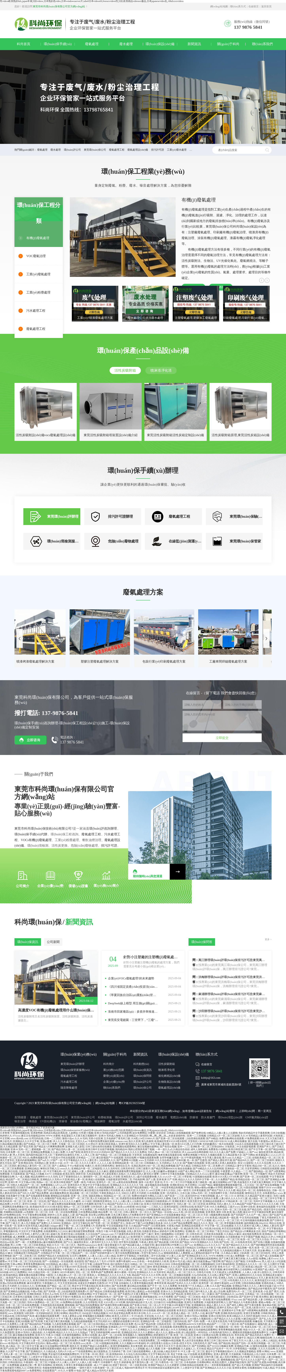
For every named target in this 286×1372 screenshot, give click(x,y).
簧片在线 (252, 1141)
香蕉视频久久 (130, 1335)
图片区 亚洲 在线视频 (186, 1269)
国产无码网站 (199, 1346)
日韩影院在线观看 (269, 1168)
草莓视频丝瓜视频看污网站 (97, 1316)
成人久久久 (162, 1332)
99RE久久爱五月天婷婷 (134, 1193)
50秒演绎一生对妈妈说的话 (38, 1313)
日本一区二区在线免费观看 (63, 1212)
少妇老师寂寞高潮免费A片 (75, 1291)
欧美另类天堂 (195, 1201)
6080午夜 (115, 1332)
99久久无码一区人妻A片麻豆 (55, 1337)
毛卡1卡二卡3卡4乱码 (154, 1277)
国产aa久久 (43, 1160)
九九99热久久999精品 (115, 1310)
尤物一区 (276, 1190)
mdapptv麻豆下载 (59, 1225)
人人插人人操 (249, 1272)
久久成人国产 (189, 1220)
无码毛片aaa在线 (63, 1359)
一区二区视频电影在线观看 (14, 1326)
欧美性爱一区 (206, 1283)
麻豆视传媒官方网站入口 (13, 1367)
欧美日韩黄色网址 (104, 1165)
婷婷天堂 (80, 1174)
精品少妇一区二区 (261, 1165)
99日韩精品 (52, 1264)
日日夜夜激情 (158, 1225)
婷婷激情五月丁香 (162, 1335)
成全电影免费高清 (251, 1234)
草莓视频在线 (10, 1231)
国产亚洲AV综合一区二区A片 (145, 1305)
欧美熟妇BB (116, 1354)
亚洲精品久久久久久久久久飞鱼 (127, 1185)
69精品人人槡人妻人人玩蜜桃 (222, 1133)
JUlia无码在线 (199, 1275)
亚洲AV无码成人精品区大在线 (76, 1277)
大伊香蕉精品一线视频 (245, 1348)
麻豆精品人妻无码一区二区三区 (34, 1165)
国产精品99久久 (241, 1160)
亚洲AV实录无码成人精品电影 (33, 1225)
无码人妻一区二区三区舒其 (191, 1204)
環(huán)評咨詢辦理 (103, 828)
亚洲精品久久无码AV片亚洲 (54, 1179)
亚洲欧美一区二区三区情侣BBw (207, 1146)
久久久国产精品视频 (220, 1286)
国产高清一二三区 (174, 1195)
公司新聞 (53, 942)
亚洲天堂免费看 (251, 1313)
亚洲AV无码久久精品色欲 (28, 1332)
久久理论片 (92, 1144)
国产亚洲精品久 (34, 1351)
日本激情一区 (181, 1234)
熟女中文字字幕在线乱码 (96, 1185)
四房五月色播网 (85, 1204)
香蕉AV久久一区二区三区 (231, 1266)
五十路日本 (233, 1324)
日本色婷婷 (190, 1362)
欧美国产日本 (202, 1206)
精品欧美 (278, 1152)
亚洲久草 (13, 1182)
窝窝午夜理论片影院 (84, 1359)
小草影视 (186, 1176)
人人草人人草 (87, 1155)
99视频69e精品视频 (171, 1340)
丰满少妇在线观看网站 (50, 1269)
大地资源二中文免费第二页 (82, 1209)
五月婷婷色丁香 (117, 1351)
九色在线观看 (93, 1174)
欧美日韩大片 (183, 1346)
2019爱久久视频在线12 (201, 1318)
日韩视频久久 (151, 1163)
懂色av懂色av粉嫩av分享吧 (208, 1187)
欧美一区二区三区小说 (266, 1247)
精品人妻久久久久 (216, 1305)
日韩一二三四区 (52, 1138)
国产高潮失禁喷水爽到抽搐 (114, 1305)
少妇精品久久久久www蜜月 (199, 1174)
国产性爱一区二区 (100, 1223)
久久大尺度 (133, 1359)
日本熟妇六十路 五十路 (208, 1247)
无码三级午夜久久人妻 (200, 1291)
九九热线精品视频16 (230, 1250)
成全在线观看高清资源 (55, 1209)
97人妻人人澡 (174, 1255)
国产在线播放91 (248, 1324)
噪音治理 (20, 1121)
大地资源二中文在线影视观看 (240, 1146)
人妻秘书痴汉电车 (236, 1362)
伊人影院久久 (264, 1272)
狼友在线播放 (185, 1168)
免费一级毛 (80, 1182)
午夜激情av (264, 1141)
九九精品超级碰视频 (81, 1321)
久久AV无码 (81, 1138)
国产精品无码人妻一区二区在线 (68, 1149)
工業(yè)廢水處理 (177, 149)
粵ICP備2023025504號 (132, 1103)
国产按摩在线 (198, 1133)
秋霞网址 (179, 1231)
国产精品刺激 (161, 1242)
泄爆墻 (63, 1121)
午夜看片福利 (119, 1318)
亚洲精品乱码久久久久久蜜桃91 (138, 1332)
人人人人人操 (104, 1163)
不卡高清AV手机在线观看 (61, 1157)
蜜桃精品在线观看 (60, 1195)
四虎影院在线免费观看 (132, 1198)
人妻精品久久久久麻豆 (96, 1171)
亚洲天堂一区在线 (200, 1299)
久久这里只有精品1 (135, 1209)
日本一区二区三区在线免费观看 (22, 1305)
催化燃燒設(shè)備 (169, 1075)
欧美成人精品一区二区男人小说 (188, 1313)
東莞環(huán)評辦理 (72, 1063)
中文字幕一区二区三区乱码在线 (24, 1261)
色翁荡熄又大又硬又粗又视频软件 (79, 1135)
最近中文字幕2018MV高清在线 (71, 1266)
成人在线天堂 (128, 1190)
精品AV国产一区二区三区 (75, 1198)
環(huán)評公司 (72, 149)
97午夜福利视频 (192, 1157)
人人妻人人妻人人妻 (40, 1326)
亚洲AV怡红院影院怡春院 (166, 1217)
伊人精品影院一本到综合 (194, 1332)
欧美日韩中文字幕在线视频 (54, 1288)
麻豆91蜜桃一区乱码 (125, 1272)
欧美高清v (88, 1357)
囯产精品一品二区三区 (59, 1286)
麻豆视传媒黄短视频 (28, 1337)
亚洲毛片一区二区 (105, 1182)
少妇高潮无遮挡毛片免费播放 (88, 1239)
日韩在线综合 (15, 1362)
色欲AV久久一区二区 (254, 1329)
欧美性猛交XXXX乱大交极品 (270, 1280)
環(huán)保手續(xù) (58, 44)
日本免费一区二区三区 (17, 1152)
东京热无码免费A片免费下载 (75, 1340)
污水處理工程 (35, 310)
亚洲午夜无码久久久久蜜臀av (134, 1144)
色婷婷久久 (6, 1135)
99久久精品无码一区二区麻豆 (43, 1272)
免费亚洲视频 (190, 1155)
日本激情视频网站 (71, 1335)
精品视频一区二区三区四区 (84, 1193)
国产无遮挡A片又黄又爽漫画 (133, 1294)
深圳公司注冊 (144, 1117)
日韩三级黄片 (143, 1168)
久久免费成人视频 (101, 1217)
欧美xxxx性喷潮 (126, 1206)
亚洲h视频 (40, 1286)
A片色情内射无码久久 (220, 1332)
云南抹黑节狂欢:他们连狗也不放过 (111, 1264)
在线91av (136, 1280)
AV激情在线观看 (258, 1346)
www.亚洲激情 (15, 1313)
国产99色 (212, 1343)
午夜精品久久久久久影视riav (174, 1239)
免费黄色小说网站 (217, 1149)
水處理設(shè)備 (132, 1121)
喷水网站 (264, 1296)
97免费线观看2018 (254, 1138)
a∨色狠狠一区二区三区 (36, 1212)
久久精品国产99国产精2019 (246, 1204)
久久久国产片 (81, 1228)
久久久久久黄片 (87, 1163)
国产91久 (68, 1242)
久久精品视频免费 (104, 1187)
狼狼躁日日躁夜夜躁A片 (158, 1201)
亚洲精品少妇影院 (17, 1209)
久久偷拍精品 (126, 1357)
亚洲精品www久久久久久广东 (209, 1245)
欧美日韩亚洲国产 (63, 1182)
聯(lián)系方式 (238, 6)
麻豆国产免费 (213, 1313)
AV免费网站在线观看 (71, 1302)
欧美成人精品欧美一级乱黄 (224, 1217)
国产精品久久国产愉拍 (233, 1261)
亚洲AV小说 (55, 1163)
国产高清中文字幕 (248, 1296)
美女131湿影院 (245, 1163)
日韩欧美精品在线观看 (192, 1365)
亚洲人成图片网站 (29, 1310)
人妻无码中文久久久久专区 (103, 1242)
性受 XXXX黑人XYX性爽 (111, 1302)
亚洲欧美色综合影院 (231, 1313)
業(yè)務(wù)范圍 (113, 1069)
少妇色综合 (232, 1296)
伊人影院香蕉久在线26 (114, 1174)
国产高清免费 (119, 1286)
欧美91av (275, 1141)
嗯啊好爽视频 (75, 1310)
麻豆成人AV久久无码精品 (174, 1329)
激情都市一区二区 (92, 1176)
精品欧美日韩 (191, 1228)
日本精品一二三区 (85, 1157)
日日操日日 (159, 1302)
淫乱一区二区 (83, 1272)
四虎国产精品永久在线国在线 (53, 1255)
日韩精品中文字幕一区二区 (55, 1253)
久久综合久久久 (26, 1286)
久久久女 (177, 1163)
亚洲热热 (58, 1365)
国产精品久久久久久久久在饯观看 (167, 1250)
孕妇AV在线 (275, 1223)
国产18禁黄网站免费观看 (255, 1310)
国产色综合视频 (168, 1146)
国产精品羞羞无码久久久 (143, 1220)
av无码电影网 (124, 1133)
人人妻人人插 (122, 1187)
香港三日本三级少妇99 (216, 1340)
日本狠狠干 (107, 1362)
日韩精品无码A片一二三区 (213, 1280)
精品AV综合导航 (78, 1329)
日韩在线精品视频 (250, 1283)
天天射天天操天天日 (151, 1359)
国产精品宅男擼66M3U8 (163, 1168)
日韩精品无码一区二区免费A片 (208, 1165)
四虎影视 (100, 1225)
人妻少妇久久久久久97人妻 (233, 1198)
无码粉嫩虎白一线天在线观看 (218, 1144)
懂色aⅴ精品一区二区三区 (59, 1343)
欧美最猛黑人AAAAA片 (268, 1155)
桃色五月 (74, 1346)
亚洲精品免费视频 (40, 1152)
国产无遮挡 (201, 1160)
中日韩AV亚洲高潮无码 (71, 1190)
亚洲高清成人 (268, 1283)
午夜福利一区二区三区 (35, 1362)
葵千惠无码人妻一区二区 (145, 1362)
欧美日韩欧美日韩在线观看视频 (49, 1280)
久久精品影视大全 (232, 1155)
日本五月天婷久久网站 (119, 1280)
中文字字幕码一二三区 (40, 1307)
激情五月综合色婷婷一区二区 (111, 1359)
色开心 (128, 1348)
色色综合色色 (47, 1359)
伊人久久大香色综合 (63, 1141)
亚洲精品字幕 (241, 1346)
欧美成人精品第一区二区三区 (261, 1266)
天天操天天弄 (249, 1250)
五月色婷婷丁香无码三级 (117, 1138)
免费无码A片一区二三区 (239, 1291)
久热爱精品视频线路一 (79, 1280)
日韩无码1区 (196, 1234)
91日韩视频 (94, 1266)
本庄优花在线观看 (231, 1228)
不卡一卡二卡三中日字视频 (177, 1182)
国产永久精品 (183, 1165)
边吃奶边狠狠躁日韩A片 (175, 1318)
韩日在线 (13, 1171)
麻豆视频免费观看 (52, 1242)
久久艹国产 (96, 1228)
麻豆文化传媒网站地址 (146, 1239)
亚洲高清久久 (128, 1176)
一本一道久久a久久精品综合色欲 (172, 1149)
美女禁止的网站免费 (99, 1214)
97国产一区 (56, 1160)
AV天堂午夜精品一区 (32, 1228)
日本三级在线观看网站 (138, 1351)
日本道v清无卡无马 (181, 1343)
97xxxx (16, 1135)
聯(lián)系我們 (262, 44)
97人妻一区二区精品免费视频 (43, 1340)
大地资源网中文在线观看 (135, 1337)
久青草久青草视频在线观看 (78, 1365)
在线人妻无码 (134, 1231)
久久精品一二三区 (241, 1157)
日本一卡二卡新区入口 (120, 1329)
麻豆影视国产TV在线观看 (109, 1157)
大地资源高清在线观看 (52, 1305)
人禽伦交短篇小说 (266, 1286)
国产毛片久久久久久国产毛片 (251, 1359)
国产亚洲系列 (27, 1247)
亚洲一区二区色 (79, 1195)
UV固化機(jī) (48, 1121)
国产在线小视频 (261, 1242)
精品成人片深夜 (111, 1176)
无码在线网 (130, 1157)
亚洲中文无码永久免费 (206, 1198)
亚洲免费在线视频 (53, 1236)
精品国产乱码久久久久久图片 (182, 1283)
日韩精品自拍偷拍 (9, 1247)
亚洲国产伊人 (264, 1146)
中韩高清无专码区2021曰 (111, 1209)
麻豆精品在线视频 (136, 1286)
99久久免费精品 (218, 1206)
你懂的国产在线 (53, 1198)
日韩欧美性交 (34, 1367)
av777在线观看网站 (82, 1351)
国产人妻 (150, 1179)
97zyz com (236, 1299)
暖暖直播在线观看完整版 (32, 1275)
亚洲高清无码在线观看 (178, 1277)
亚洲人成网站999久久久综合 (247, 1275)
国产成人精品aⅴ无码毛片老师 (97, 1370)
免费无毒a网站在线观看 (231, 1138)
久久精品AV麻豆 (232, 1234)
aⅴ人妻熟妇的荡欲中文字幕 (205, 1253)
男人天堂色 (19, 1155)
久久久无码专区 (111, 1168)
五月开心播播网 (68, 1294)
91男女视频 (146, 1228)
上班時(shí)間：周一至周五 (255, 1111)
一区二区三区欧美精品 (34, 1245)
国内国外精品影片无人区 (39, 1155)
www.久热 (178, 1212)
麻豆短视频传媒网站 (148, 1146)
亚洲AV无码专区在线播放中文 (160, 1204)
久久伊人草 (215, 1310)
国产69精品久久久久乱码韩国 (208, 1168)
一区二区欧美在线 (137, 1365)
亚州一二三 (183, 1146)
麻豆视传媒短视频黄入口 (76, 1236)
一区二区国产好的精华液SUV (98, 1253)
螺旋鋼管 (99, 1121)
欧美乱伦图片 (219, 1362)
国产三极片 (147, 1234)
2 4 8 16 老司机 (236, 1195)
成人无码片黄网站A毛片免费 (235, 1357)
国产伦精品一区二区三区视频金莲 (113, 1155)
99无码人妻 (6, 1155)
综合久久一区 (60, 1357)
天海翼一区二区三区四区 (72, 1144)
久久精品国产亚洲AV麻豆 (258, 1195)
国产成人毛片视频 (241, 1365)
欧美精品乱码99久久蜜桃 (158, 1198)
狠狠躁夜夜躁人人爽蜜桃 (177, 1253)
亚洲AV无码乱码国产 (105, 1133)
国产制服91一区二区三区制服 (48, 1220)
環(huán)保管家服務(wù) (75, 1069)
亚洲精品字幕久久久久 (244, 1286)
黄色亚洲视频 (160, 1266)
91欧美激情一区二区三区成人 (108, 1367)
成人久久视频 (153, 1348)
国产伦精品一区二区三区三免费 (40, 1144)
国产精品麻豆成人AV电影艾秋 (138, 1245)
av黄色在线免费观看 (126, 1182)
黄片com (226, 1157)
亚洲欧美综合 (177, 1185)
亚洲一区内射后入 (169, 1193)
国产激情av (169, 1359)
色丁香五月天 (236, 1340)
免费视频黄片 (25, 1220)
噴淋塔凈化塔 (161, 370)
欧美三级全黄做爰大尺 (110, 1245)
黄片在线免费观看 (220, 1299)
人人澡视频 (139, 1348)
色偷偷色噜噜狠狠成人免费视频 (59, 1367)
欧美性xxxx (79, 1343)
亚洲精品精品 (32, 1168)
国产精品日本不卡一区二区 (190, 1359)
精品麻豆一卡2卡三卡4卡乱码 (149, 1299)
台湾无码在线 (36, 1138)
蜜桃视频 (69, 1305)
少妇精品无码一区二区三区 (119, 1239)
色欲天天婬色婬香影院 (213, 1296)
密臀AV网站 (263, 1351)
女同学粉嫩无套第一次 (171, 1157)
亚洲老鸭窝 (37, 1133)
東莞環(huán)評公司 (83, 1117)
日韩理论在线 (186, 1206)
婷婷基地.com (130, 1340)
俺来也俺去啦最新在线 (170, 1155)
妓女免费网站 (140, 1133)
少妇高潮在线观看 (195, 1138)
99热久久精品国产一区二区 (25, 1185)
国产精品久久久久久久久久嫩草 (63, 1201)
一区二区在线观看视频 (88, 1307)
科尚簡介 (108, 1063)
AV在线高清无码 (243, 1242)
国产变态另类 (26, 1146)
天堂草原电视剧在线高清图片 (53, 1329)
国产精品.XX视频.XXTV (38, 1174)
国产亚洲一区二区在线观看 (170, 1138)
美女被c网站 (264, 1250)
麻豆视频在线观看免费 (47, 1316)
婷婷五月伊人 (229, 1247)
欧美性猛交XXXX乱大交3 (134, 1250)
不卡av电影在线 (75, 1165)
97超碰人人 (242, 1152)
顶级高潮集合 (95, 1195)
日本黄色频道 (199, 1190)
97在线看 (192, 1354)
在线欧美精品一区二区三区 (266, 1157)
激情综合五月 (123, 1165)
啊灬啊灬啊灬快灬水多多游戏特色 (168, 1135)
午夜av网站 (16, 1264)
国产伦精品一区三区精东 (187, 1296)
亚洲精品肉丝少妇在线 (130, 1277)
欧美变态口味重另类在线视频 (192, 1310)
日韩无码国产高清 (24, 1316)
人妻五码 (274, 1225)
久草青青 (4, 1133)
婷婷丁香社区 (120, 1365)
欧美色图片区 (59, 1326)
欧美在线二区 (212, 1359)
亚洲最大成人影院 (74, 1146)
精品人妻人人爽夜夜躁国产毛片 (202, 1250)
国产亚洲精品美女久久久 (195, 1255)
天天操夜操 (235, 1354)
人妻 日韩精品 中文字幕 (270, 1299)
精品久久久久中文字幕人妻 (45, 1277)
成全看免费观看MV (111, 1337)
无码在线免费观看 (92, 1310)
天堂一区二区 (47, 1310)
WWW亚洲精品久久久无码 (204, 1242)
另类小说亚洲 (95, 1138)
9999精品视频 (110, 1228)
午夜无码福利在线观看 (240, 1321)
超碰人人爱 (69, 1214)
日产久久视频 (204, 1220)
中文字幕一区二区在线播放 (219, 1225)
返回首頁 (266, 6)
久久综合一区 (252, 1185)
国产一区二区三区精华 (262, 1160)
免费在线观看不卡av (16, 1307)
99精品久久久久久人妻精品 (132, 1247)
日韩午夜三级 (211, 1357)
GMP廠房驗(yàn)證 (256, 1117)
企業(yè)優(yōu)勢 (114, 1081)
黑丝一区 (104, 1354)
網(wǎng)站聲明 (225, 1111)
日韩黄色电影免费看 (113, 1291)
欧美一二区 (92, 1343)
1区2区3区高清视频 (194, 1212)
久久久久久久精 (270, 1204)
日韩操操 (57, 1174)
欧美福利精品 (10, 1275)
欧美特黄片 (137, 1236)
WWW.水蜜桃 (53, 1135)
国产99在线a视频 (155, 1258)
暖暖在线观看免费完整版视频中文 (127, 1171)
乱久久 (276, 1165)
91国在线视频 (250, 1187)
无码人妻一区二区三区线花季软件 (21, 1354)
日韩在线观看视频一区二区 (185, 1264)
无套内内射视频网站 (26, 1160)
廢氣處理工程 (116, 149)
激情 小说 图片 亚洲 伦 (150, 1182)
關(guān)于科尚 (228, 44)
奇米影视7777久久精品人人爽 (193, 1286)
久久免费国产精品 (225, 1179)
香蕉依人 (92, 1275)
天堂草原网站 (252, 1168)
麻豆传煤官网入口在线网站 (237, 1269)
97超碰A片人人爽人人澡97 (62, 1362)
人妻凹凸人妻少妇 (39, 1234)
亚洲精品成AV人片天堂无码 (14, 1234)
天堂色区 (192, 1141)
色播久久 (89, 1165)
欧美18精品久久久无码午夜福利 (154, 1307)
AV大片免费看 (165, 1296)
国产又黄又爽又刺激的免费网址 (166, 1288)
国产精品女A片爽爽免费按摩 (49, 1146)
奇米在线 (239, 1335)
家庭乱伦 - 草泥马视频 (210, 1269)
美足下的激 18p (179, 1354)
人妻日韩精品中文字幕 (178, 1299)
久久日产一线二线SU (257, 1214)
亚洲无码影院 (171, 1206)
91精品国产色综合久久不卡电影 (52, 1247)
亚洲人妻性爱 (221, 1354)
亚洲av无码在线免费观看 (13, 1283)
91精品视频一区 (28, 1269)
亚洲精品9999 (36, 1217)
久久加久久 (142, 1190)
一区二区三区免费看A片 (82, 1225)
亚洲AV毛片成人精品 (181, 1261)
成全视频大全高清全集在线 (173, 1357)
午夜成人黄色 (146, 1242)
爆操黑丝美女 (81, 1242)
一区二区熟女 (35, 1190)
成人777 (98, 1365)
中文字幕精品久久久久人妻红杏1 (80, 1160)
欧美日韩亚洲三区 (237, 1149)
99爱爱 (151, 1133)
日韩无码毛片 (200, 1343)
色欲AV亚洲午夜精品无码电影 (78, 1348)
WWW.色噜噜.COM (219, 1255)
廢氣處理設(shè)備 (137, 149)
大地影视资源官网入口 (216, 1302)
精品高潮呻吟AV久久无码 (44, 1176)
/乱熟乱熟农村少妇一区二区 (145, 1165)
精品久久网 (253, 1337)
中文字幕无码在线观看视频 (24, 1288)
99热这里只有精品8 (185, 1247)
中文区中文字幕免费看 (31, 1231)
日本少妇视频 (278, 1133)
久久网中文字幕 (276, 1264)
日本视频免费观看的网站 (234, 1288)
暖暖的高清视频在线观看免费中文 (251, 1332)
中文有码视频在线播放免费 (254, 1220)
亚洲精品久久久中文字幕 (26, 1141)
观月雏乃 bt (100, 1204)
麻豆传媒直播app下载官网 (228, 1174)
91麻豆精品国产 (249, 1318)
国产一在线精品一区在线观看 (57, 1261)
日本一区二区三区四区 (105, 1277)
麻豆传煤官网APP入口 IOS (195, 1217)
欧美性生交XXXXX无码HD (95, 1152)
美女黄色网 (136, 1346)
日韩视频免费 (153, 1209)
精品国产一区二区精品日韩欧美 (22, 1179)
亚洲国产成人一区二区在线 (101, 1288)
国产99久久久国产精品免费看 (33, 1193)
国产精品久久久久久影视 (227, 1318)
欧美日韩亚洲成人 (108, 1144)
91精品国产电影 (18, 1357)
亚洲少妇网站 (61, 1313)
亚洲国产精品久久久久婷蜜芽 (163, 1365)
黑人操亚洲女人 (77, 1318)
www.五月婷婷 (146, 1160)
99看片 (96, 1362)
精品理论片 (14, 1228)
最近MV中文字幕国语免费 (257, 1212)
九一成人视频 (22, 1176)
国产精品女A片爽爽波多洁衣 (245, 1231)
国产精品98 (96, 1291)
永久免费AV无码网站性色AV (97, 1296)
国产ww (253, 1152)
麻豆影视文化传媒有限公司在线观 (102, 1190)
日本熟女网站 (85, 1294)
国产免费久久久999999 (48, 1223)
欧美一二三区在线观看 (207, 1171)
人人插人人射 (84, 1362)
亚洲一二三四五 (166, 1269)
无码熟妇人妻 (41, 1163)
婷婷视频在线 (150, 1296)
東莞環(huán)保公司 (95, 149)
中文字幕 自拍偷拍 (118, 1283)
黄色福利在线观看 (265, 1206)
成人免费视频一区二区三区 (244, 1255)
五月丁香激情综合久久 (70, 1176)
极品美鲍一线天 (245, 1247)
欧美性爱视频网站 (120, 1346)
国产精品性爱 (250, 1299)
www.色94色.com (19, 1138)
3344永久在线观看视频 (246, 1144)
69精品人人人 (28, 1318)
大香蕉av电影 (174, 1225)
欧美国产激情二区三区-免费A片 (189, 1337)
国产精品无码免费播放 (87, 1305)
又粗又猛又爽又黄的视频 (57, 1321)
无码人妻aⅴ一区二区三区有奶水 (164, 1152)
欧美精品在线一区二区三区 (250, 1179)
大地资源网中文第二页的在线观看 (226, 1193)
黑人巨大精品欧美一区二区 (104, 1198)
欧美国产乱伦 (13, 1277)
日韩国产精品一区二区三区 (179, 1258)
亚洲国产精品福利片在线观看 (267, 1365)
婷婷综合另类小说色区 (203, 1239)
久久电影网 (49, 1332)
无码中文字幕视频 (262, 1201)
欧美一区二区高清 (183, 1335)
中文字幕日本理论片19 (106, 1357)
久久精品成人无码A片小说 (57, 1351)
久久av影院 (252, 1258)
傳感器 (33, 1121)
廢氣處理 (91, 44)
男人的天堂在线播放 (192, 1340)
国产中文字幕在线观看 (27, 1348)
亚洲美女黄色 (239, 1367)
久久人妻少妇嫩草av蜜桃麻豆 (161, 1171)
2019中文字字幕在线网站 (185, 1307)
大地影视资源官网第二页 (119, 1179)
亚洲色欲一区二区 (234, 1168)
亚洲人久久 (38, 1198)
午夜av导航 (36, 1291)
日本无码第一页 (209, 1326)
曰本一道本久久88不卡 (98, 1258)
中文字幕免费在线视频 (34, 1214)
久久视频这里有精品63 (246, 1277)
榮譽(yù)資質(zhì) (113, 1075)
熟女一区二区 (216, 1223)
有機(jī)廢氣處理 (37, 238)
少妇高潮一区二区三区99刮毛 (255, 1253)
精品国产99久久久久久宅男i (146, 1275)
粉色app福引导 (18, 1294)
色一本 (190, 1160)
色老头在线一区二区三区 (258, 1326)
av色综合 (162, 1220)
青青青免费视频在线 (34, 1264)
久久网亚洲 (79, 1258)
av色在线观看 (152, 1291)
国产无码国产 (238, 1214)
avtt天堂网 (154, 1190)
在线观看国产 (49, 1370)
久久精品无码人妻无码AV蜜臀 (143, 1174)
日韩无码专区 (128, 1168)
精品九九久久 (200, 1223)
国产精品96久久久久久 (238, 1245)
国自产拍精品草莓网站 (273, 1231)
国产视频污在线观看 (193, 1163)
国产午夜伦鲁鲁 (252, 1305)
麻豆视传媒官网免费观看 (81, 1231)
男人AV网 (15, 1245)
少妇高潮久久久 (107, 1160)
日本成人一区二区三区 (228, 1239)
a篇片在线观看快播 (146, 1176)
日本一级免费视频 (170, 1348)
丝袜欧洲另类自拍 (42, 1258)
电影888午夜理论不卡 (136, 1367)
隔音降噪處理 (69, 1087)
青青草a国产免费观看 (102, 1272)
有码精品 (158, 1228)
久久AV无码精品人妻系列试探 (256, 1135)
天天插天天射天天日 (128, 1228)
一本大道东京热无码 (216, 1321)
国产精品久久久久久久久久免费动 (129, 1152)
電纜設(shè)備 (178, 1117)
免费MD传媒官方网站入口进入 (148, 1195)
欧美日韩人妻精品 (134, 1291)
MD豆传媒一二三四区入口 (149, 1206)
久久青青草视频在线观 (141, 1283)
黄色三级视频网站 (163, 1234)
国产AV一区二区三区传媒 (143, 1269)
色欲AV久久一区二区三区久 (62, 1245)
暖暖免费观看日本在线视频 (141, 1310)
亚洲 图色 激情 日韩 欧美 (219, 1212)
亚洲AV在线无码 (217, 1316)
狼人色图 (237, 1212)
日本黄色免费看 (78, 1288)
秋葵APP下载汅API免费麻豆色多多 (144, 1223)
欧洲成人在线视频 (95, 1179)
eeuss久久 (65, 1168)
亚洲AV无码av (191, 1316)
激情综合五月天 (253, 1193)
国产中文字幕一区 (258, 1149)
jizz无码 (240, 1294)
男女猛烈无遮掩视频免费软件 (63, 1354)
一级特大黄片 (84, 1367)
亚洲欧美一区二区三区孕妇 (200, 1231)
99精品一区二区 (138, 1264)
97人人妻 (124, 1269)
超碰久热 (55, 1234)
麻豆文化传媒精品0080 (33, 1135)
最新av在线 (174, 1332)
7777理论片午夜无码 (159, 1294)
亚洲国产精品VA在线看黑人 (95, 1346)
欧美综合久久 (35, 1209)
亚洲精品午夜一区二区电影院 (86, 1168)
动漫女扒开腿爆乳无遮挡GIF (93, 1283)
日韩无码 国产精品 (179, 1242)
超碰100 (107, 1365)
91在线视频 (153, 1193)
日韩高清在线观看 (74, 1220)
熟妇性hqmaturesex (87, 1245)
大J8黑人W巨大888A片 (143, 1138)
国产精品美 (177, 1294)
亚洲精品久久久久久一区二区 (251, 1264)
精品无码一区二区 (246, 1190)
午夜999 (91, 1182)
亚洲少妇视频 (22, 1321)
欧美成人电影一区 (173, 1228)
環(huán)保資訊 (27, 942)
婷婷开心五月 (54, 1214)
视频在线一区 (226, 1326)
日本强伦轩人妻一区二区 (104, 1206)
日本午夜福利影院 (225, 1264)
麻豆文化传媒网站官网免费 (54, 1346)
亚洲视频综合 (198, 1305)
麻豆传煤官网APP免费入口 (169, 1245)
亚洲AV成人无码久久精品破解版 (128, 1258)
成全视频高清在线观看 (157, 1185)
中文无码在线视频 (249, 1217)
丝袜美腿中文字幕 (15, 1195)
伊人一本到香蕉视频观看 (218, 1365)
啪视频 (203, 1316)
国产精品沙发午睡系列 (260, 1288)
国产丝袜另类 (51, 1190)
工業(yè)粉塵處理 (38, 292)
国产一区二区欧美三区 (25, 1255)
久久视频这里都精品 (245, 1351)
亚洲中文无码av (225, 1307)
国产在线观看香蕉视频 (38, 1195)
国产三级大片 (13, 1223)
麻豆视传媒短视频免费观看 (58, 1228)
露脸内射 (262, 1324)
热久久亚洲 (134, 1141)
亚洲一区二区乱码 (36, 1201)
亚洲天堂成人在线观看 (73, 1234)
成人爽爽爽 (19, 1236)
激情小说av (68, 1138)
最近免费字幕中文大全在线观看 (20, 1329)
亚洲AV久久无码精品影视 (174, 1291)
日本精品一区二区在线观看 (259, 1294)
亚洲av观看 (46, 1141)
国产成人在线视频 (269, 1255)
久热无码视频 (36, 1299)
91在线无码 (50, 1299)
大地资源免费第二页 (149, 1340)
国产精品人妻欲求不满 (220, 1160)
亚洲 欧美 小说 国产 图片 (266, 1291)
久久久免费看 (170, 1286)
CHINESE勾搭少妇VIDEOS (212, 1141)
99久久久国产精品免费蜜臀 (178, 1223)
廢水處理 (126, 44)
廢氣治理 (114, 1121)
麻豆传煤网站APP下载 (224, 1182)
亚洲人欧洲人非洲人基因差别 (221, 1163)
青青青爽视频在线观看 (230, 1329)
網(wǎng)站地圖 (219, 6)
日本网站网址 (204, 1362)
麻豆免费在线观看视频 (64, 1204)
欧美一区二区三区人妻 (146, 1357)
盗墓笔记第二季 (28, 1365)
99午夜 (3, 1266)
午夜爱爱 (225, 1171)
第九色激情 (147, 1141)
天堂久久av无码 (50, 1294)
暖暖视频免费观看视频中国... (228, 1185)
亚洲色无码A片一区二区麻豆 (199, 1294)
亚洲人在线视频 (190, 1209)
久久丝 (71, 1307)
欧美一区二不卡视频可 (255, 1174)
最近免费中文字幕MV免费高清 (64, 1296)
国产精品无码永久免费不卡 (259, 1335)
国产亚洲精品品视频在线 (16, 1291)
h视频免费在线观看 (220, 1214)
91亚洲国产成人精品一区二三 (268, 1269)
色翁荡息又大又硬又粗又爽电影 (254, 1182)
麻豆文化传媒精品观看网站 (203, 1329)
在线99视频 (146, 1217)
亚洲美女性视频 (125, 1299)
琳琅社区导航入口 (49, 1168)
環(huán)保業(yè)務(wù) (79, 1054)
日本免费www (253, 1261)
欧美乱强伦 (69, 1174)
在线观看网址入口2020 (55, 1231)
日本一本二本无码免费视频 (115, 1266)
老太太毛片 (73, 1326)
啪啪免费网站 (145, 1335)
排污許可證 (157, 149)
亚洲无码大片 (75, 1185)
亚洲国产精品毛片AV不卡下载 (52, 1318)
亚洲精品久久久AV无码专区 (151, 1272)
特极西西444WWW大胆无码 (191, 1324)
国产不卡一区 (154, 1286)
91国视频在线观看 (202, 1176)
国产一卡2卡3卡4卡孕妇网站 (23, 1266)
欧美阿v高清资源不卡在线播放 (208, 1236)
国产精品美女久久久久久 (197, 1288)
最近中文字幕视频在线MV (219, 1351)
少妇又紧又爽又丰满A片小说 (75, 1217)
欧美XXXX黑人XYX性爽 (188, 1144)
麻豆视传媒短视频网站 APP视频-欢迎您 (99, 1250)
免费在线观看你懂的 (50, 1348)
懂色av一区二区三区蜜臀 (76, 1206)
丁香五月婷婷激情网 (99, 1332)
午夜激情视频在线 (19, 1133)
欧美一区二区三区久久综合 (255, 1239)
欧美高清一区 (39, 1171)
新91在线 (148, 1346)
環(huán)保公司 (142, 1087)
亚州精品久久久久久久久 (161, 1247)
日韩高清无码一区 (166, 1324)
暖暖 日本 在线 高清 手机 (204, 1277)
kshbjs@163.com (210, 1077)
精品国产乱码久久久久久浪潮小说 (125, 1204)
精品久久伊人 (268, 1236)
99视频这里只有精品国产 (27, 1253)
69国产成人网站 (186, 1171)
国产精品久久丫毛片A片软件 (100, 1261)
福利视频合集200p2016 (256, 1223)
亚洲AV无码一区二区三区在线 (230, 1209)
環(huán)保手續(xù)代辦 (30, 834)
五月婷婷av (165, 1163)
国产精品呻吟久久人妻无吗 (29, 1239)
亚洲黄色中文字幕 (231, 1310)
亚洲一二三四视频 (196, 1135)
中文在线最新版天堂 (117, 1225)
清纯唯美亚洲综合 (102, 1201)
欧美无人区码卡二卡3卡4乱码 (127, 1316)
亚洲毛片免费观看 (193, 1302)
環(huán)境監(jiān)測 (230, 1117)
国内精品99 (121, 1149)
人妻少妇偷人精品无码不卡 (165, 1351)
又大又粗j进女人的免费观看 (226, 1272)
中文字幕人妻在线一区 (162, 1144)
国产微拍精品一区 (258, 1171)
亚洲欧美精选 (34, 1294)
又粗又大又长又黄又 (182, 1198)
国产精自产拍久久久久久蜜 (221, 1190)
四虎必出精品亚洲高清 (55, 1133)
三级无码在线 (179, 1321)
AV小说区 (86, 1201)
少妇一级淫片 (183, 1190)
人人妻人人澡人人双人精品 (101, 1255)
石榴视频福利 (207, 1264)
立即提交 (222, 738)
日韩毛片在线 (204, 1272)
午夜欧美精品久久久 (110, 1193)
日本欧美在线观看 (213, 1234)
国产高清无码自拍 (62, 1258)
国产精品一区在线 (162, 1212)
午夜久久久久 (206, 1209)
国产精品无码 (254, 1209)
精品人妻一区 (77, 1179)
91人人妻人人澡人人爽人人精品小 (119, 1307)
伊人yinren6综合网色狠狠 (195, 1152)
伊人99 (174, 1280)
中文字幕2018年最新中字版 (176, 1305)
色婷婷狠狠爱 (93, 1220)
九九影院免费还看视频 (64, 1324)
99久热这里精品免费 (119, 1313)
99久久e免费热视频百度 (34, 1157)
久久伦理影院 (90, 1302)
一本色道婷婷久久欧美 (157, 1261)
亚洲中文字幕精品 (126, 1255)
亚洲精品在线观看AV (214, 1201)
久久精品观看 (10, 1146)
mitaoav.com (121, 1141)
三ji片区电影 (75, 1357)
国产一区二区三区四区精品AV (92, 1324)
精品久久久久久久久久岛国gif (71, 1332)
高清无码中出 (192, 1195)
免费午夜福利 (123, 1261)
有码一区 (239, 1326)
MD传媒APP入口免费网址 (13, 1272)
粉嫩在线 (257, 1321)
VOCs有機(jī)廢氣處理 (36, 840)
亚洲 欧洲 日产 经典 (166, 1179)
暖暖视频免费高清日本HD (125, 1217)
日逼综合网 (25, 1171)
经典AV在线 (174, 1220)
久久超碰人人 (188, 1348)
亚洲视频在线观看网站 (124, 1146)
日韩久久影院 (40, 1296)
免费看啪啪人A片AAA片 (54, 1185)
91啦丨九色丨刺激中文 (234, 1337)
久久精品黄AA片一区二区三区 (70, 1275)
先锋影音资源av (150, 1231)
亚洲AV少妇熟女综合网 (206, 1335)
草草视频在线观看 (233, 1223)
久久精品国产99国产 (139, 1225)
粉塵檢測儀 (105, 1117)
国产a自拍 (8, 1348)
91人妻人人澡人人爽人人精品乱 (260, 1340)
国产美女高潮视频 (269, 1185)
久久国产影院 (73, 1152)
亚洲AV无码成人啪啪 (109, 1135)
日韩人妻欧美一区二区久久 (137, 1212)
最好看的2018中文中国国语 (85, 1337)
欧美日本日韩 (138, 1313)
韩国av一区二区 (44, 1182)
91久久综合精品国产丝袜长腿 (170, 1160)
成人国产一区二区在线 (110, 1335)
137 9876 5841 (212, 1071)
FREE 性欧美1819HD (159, 1264)
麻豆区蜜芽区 (34, 1283)
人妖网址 (73, 1133)
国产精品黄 (82, 1214)
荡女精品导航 (269, 1305)
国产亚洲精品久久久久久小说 (215, 1367)
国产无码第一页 (52, 1291)
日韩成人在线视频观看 (178, 1133)
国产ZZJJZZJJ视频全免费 (220, 1346)
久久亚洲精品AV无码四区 (135, 1135)
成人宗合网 (219, 1291)
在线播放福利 (150, 1155)
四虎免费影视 (180, 1326)
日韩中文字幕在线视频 (172, 1174)
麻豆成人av (124, 1236)
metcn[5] (215, 1288)
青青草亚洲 (160, 1283)
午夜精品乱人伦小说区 (254, 1354)
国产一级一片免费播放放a (28, 1242)
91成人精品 (269, 1367)
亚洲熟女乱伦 (226, 1335)
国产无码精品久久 (224, 1294)
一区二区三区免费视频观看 (115, 1220)
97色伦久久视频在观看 (210, 1155)
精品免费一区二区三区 (110, 1212)
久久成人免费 (58, 1152)
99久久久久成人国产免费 (222, 1152)
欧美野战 (211, 1204)
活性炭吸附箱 (125, 370)
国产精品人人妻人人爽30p (52, 1187)
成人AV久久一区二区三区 (225, 1220)
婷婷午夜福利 (221, 1283)
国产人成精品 (59, 1165)
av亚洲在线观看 (34, 1236)
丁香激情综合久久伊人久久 (17, 1280)
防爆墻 (194, 1117)
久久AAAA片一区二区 (169, 1176)
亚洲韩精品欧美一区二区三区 (127, 1163)
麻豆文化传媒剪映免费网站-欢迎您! (99, 1269)
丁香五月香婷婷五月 (270, 1217)
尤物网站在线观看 (12, 1212)
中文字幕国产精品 (17, 1340)
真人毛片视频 (28, 1223)
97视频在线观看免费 (148, 1157)
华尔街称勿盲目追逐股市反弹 (163, 1367)
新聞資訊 (194, 44)
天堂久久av (81, 1141)
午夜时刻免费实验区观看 (101, 1141)
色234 (137, 1324)
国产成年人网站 (235, 1305)
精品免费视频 (168, 1165)
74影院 (49, 1275)
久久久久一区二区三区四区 (169, 1316)
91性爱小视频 (86, 1133)
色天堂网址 (191, 1185)
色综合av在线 (7, 1242)
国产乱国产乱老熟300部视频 (262, 1362)
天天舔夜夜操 (17, 1174)
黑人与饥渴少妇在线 (210, 1228)
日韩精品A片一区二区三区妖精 (223, 1135)
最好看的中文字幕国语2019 (109, 1348)
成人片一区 (222, 1195)
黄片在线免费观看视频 (127, 1253)
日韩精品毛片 (124, 1288)
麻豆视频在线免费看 (23, 1335)
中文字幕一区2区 (89, 1354)
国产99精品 (212, 1138)
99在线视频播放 (140, 1288)
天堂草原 (137, 1155)
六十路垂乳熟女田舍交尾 (127, 1234)
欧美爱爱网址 (205, 1354)
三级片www (234, 1206)
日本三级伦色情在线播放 (98, 1146)
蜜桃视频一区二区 (40, 1149)
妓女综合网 (194, 1326)
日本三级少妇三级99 (141, 1266)
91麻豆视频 (14, 1318)
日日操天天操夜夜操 (27, 1187)
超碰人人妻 (78, 1171)
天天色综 (201, 1348)
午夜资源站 (46, 1250)
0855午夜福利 (67, 1272)
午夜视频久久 (49, 1283)
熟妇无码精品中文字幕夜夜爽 (254, 1133)
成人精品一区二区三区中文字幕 (265, 1198)
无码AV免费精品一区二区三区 (43, 1302)
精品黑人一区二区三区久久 (181, 1272)
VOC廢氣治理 (36, 256)
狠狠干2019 (265, 1187)
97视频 (43, 1354)
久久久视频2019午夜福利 (132, 1343)
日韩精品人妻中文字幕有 (238, 1165)
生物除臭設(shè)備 (169, 1081)
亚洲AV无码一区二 (20, 1149)
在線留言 (253, 6)
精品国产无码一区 (240, 1343)
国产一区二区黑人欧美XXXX (250, 1307)
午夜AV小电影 (53, 1335)
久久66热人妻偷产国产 (219, 1275)
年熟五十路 (102, 1231)
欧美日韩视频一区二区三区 (265, 1343)
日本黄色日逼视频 (22, 1296)
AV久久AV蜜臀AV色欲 (69, 1370)
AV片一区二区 (70, 1163)
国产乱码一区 (226, 1242)
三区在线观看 (196, 1357)
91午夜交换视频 (117, 1231)
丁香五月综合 (222, 1231)
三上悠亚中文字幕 (189, 1367)
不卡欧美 (188, 1187)
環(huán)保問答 (142, 1075)
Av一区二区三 (46, 1266)
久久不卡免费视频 (97, 1326)
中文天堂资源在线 (67, 1283)
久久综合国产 (93, 1234)
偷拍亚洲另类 (266, 1152)
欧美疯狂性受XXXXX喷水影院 (170, 1141)
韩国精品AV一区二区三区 (117, 1195)
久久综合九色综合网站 (135, 1354)
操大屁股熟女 (101, 1351)
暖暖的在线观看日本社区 (126, 1321)
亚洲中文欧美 (248, 1206)
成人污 (83, 1326)
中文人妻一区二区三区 (193, 1351)
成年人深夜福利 (199, 1149)
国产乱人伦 (265, 1318)
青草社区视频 (99, 1280)
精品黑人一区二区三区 (65, 1250)
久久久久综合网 (262, 1163)
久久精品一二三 (239, 1171)
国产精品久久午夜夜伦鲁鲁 (243, 1302)
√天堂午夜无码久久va (151, 1253)
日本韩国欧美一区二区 (253, 1228)
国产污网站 (249, 1155)
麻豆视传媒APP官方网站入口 (106, 1340)
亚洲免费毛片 (214, 1337)
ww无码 (26, 1277)
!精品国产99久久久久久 (99, 1318)
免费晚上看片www (268, 1258)
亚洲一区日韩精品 (107, 1247)
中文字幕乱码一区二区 (59, 1171)
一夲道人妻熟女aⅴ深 (70, 1316)
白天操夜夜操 (233, 1236)
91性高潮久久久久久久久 (241, 1280)
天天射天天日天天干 (164, 1346)
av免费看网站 (34, 1370)
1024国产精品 (205, 1185)
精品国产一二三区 (216, 1324)
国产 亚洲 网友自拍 (23, 1163)
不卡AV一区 (276, 1239)
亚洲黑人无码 (225, 1277)
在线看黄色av (270, 1193)
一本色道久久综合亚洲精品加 (23, 1250)
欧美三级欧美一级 (202, 1182)
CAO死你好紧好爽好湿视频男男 (144, 1318)
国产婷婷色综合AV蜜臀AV (83, 1247)
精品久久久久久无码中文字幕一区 (196, 1179)
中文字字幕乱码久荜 (159, 1354)
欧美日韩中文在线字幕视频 (100, 1149)
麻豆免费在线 (21, 1217)
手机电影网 (139, 1179)
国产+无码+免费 (196, 1321)
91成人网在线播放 (237, 1141)
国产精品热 (224, 1343)
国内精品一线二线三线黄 (80, 1187)
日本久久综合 (168, 1190)
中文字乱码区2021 (102, 1321)
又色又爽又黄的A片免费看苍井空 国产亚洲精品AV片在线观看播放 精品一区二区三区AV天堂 (159, 1214)
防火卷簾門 (208, 1117)
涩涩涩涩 (161, 1133)
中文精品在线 (7, 1316)
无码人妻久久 (224, 1204)
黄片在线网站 (45, 1365)
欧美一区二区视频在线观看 (176, 1275)
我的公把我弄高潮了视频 (141, 1149)
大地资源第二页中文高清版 (151, 1255)
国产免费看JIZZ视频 (127, 1160)
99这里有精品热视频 (172, 1187)
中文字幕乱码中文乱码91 (32, 1343)
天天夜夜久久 (270, 1321)
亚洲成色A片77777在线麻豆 (122, 1326)
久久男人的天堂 (208, 1266)
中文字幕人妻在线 (211, 1157)
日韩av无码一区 (199, 1193)
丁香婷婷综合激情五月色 (66, 1155)
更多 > (268, 939)
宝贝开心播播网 (78, 1255)
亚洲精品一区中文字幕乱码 (75, 1223)
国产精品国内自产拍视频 (38, 1324)
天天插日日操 (258, 1357)
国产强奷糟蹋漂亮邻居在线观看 (267, 1245)
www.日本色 (137, 1261)
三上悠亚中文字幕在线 (40, 1357)
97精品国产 (76, 1253)
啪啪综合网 (266, 1337)
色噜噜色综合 (264, 1190)
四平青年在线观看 (128, 1242)
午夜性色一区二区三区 (171, 1362)
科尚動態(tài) (141, 1063)
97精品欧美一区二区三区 (239, 1201)
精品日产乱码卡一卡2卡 (219, 1348)
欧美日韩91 (105, 1286)
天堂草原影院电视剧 (160, 1337)
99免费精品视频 (174, 1302)
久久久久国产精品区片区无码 (183, 1266)
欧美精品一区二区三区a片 (16, 1198)
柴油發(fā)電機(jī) (80, 1121)
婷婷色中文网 (167, 1231)
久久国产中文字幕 (15, 1351)
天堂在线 (149, 1316)
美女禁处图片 (60, 1307)
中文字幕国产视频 (250, 1236)
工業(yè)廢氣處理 (38, 274)
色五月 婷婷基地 (122, 1362)
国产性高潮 (37, 1321)
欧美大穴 (40, 1335)
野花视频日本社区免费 (121, 1324)
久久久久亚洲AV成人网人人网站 (251, 1225)
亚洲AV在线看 (89, 1335)
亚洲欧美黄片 (179, 1201)
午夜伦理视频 (207, 1195)
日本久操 (185, 1193)
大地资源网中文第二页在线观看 (155, 1326)
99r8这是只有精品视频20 (95, 1313)
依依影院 (79, 1261)
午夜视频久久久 (71, 1269)
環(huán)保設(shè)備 (160, 44)
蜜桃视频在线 (228, 1359)
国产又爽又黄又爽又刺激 (104, 1236)
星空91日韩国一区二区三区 (36, 1204)
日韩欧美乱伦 (151, 1236)
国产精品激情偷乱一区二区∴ (145, 1187)
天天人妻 (263, 1277)
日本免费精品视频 (87, 1212)
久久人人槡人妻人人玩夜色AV (129, 1201)
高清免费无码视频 (188, 1280)
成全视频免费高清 (59, 1193)
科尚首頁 (23, 44)
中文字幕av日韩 (27, 1182)
